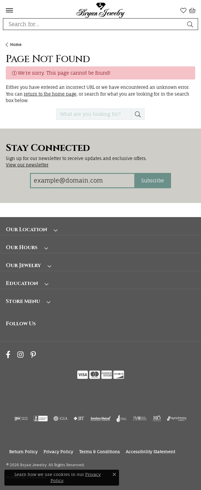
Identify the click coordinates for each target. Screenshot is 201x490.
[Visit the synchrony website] (177, 418)
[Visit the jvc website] (140, 418)
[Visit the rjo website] (157, 418)
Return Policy (23, 451)
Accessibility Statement (150, 451)
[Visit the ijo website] (21, 418)
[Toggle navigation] (9, 10)
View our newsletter (27, 164)
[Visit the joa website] (122, 418)
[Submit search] (191, 24)
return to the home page (50, 94)
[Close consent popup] (114, 474)
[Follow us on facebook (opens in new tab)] (8, 354)
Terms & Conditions (99, 451)
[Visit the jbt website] (79, 418)
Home (15, 44)
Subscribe (152, 181)
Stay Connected (48, 148)
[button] (183, 10)
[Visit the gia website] (60, 418)
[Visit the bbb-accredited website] (41, 418)
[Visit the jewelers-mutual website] (101, 418)
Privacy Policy (58, 451)
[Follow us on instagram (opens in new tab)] (20, 354)
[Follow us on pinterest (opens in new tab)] (33, 354)
